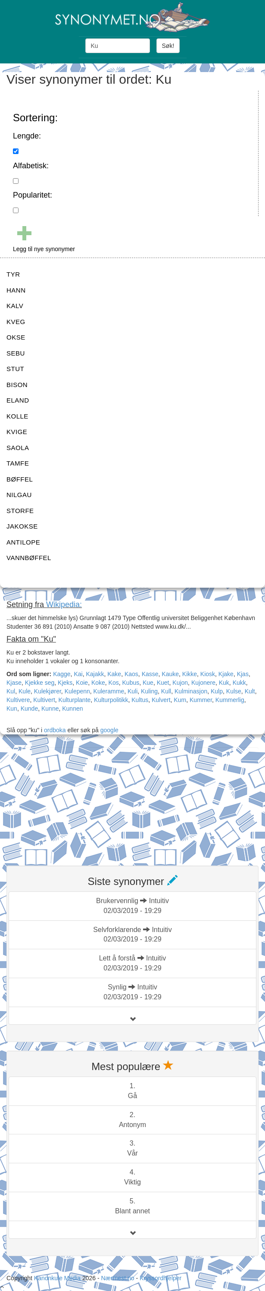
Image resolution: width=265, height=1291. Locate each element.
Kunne (50, 708)
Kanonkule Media (58, 1278)
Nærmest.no (117, 1278)
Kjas (243, 674)
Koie (82, 682)
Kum (180, 699)
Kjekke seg (39, 682)
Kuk (224, 682)
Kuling (149, 691)
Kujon (180, 682)
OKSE (15, 337)
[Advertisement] (71, 801)
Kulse (233, 691)
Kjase (14, 682)
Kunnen (72, 708)
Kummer (201, 699)
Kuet (163, 682)
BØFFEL (19, 479)
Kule (25, 691)
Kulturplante (75, 699)
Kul (10, 691)
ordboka (53, 730)
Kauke (170, 674)
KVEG (15, 321)
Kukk (239, 682)
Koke (98, 682)
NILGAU (19, 494)
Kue (148, 682)
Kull (166, 691)
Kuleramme (109, 691)
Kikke (189, 674)
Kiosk (207, 674)
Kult (250, 691)
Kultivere (18, 699)
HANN (16, 290)
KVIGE (16, 431)
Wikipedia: (64, 604)
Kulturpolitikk (111, 699)
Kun (11, 708)
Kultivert (44, 699)
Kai (78, 674)
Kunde (29, 708)
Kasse (150, 674)
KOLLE (17, 416)
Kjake (226, 674)
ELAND (17, 400)
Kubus (131, 682)
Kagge (61, 674)
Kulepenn (77, 691)
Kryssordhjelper (160, 1278)
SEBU (15, 353)
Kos (114, 682)
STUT (15, 368)
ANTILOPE (23, 542)
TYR (13, 274)
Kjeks (65, 682)
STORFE (20, 510)
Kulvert (161, 699)
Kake (114, 674)
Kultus (139, 699)
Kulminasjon (191, 691)
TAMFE (17, 463)
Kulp (217, 691)
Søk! (168, 45)
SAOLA (17, 447)
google (109, 730)
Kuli (132, 691)
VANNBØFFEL (28, 557)
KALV (14, 305)
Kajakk (95, 674)
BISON (17, 384)
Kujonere (203, 682)
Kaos (131, 674)
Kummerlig (229, 699)
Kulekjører (47, 691)
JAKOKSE (22, 526)
